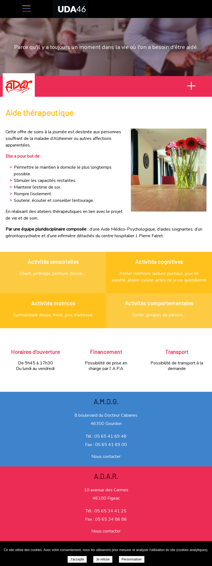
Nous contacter (106, 456)
